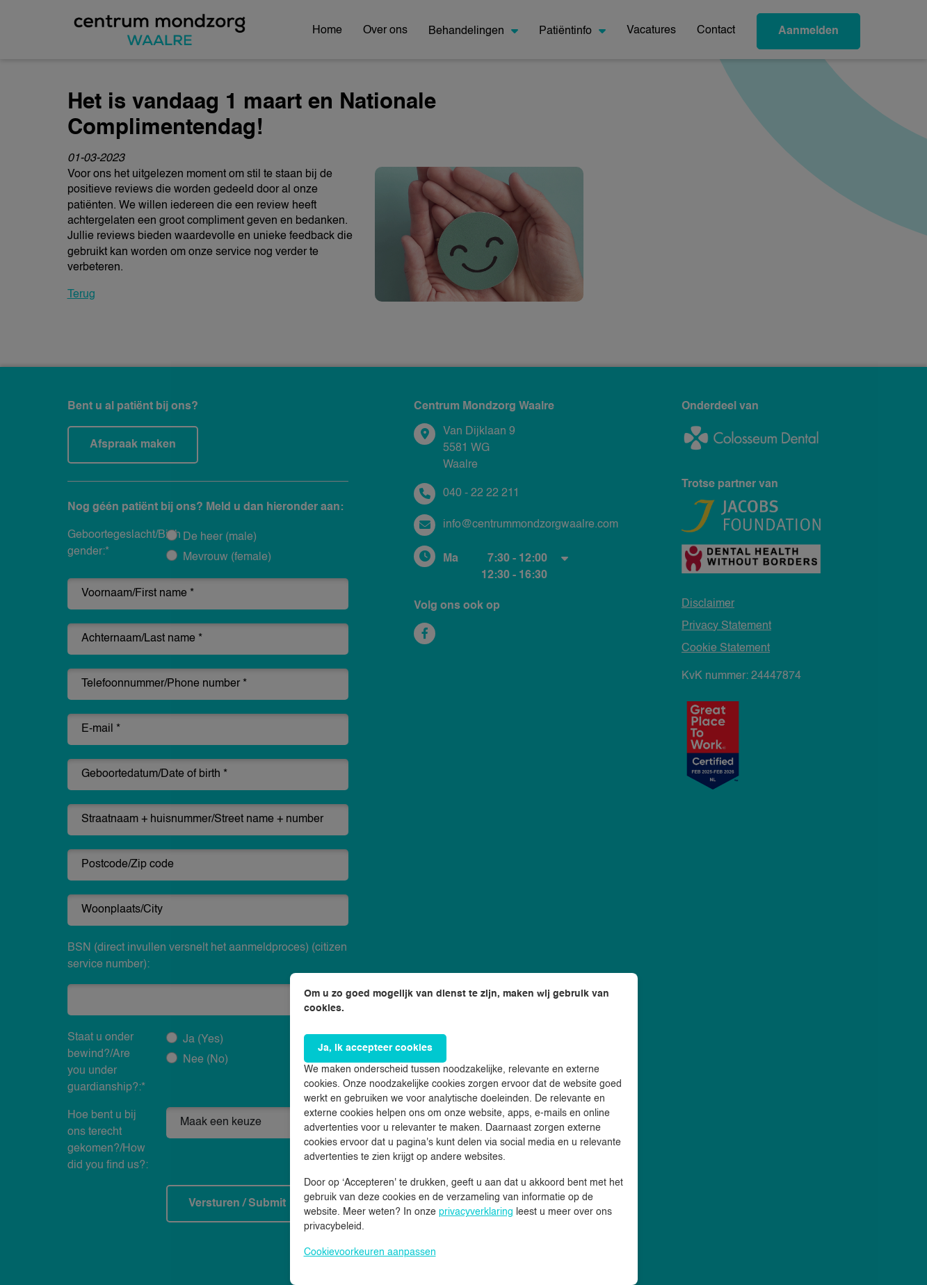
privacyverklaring (476, 1212)
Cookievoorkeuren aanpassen (370, 1252)
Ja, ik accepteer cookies (375, 1048)
